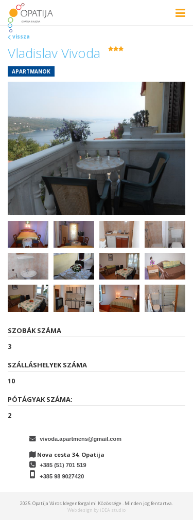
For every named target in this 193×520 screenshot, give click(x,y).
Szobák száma (34, 330)
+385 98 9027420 (62, 476)
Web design (80, 510)
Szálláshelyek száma (47, 364)
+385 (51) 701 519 (63, 465)
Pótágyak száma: (40, 399)
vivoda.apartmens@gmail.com (80, 439)
